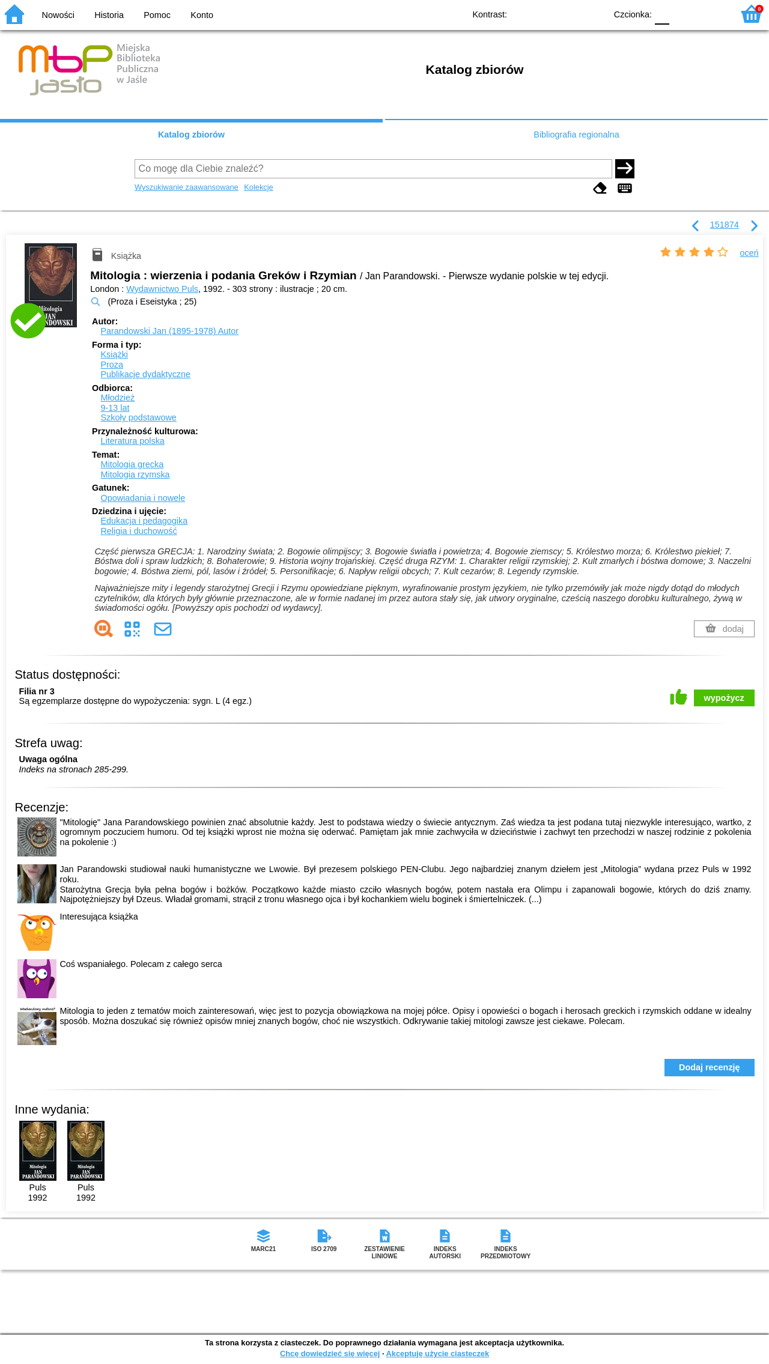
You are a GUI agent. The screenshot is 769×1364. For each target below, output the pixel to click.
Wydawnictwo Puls (162, 289)
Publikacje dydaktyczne (145, 374)
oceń (749, 253)
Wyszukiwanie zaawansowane (187, 187)
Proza (111, 364)
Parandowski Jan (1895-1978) (169, 331)
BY (593, 13)
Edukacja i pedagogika (143, 521)
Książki (114, 354)
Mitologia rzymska (134, 474)
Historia (109, 15)
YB (569, 13)
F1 (682, 13)
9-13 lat (114, 408)
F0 (661, 13)
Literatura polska (132, 441)
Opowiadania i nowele (142, 498)
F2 (710, 13)
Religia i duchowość (138, 531)
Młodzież (117, 397)
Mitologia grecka (131, 464)
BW (545, 13)
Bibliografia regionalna (576, 134)
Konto (201, 15)
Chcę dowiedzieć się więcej (330, 1353)
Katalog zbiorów (191, 134)
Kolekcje (258, 187)
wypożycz (724, 698)
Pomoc (157, 15)
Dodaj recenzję (709, 1067)
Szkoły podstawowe (138, 417)
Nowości (58, 15)
